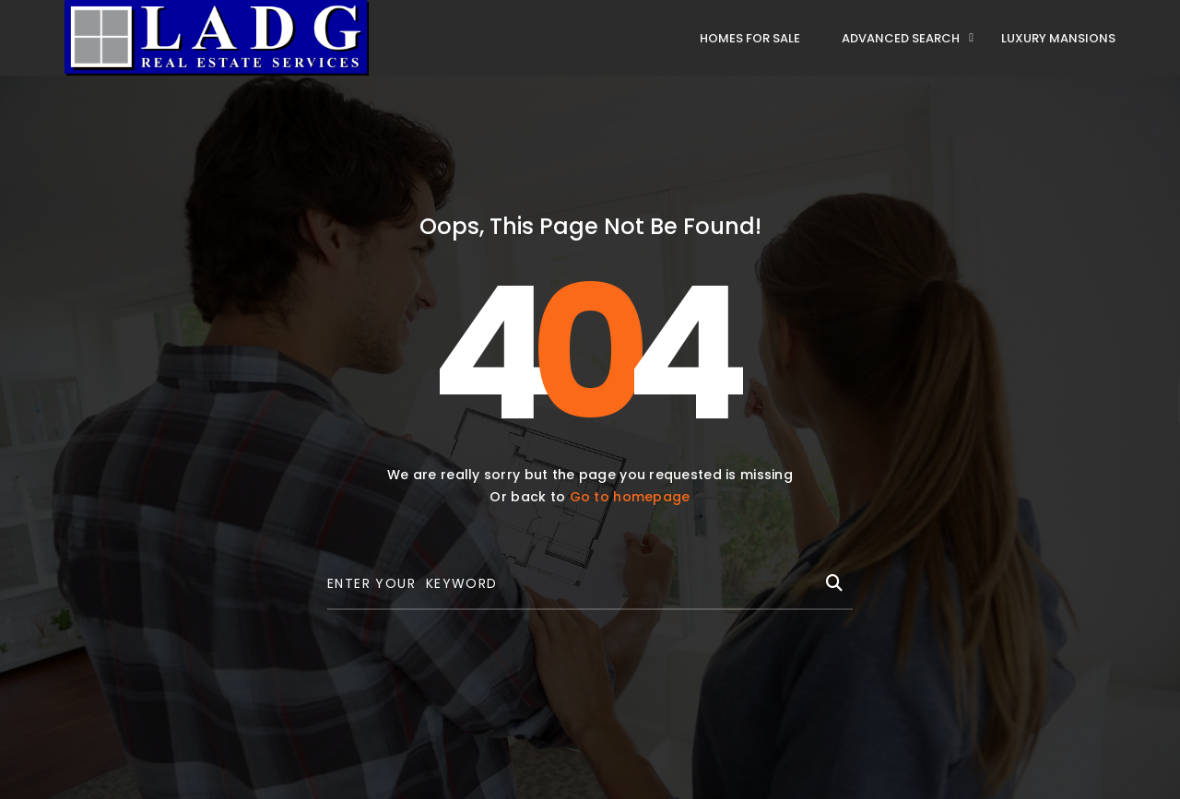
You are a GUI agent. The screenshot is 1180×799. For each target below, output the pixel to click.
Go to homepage (630, 497)
